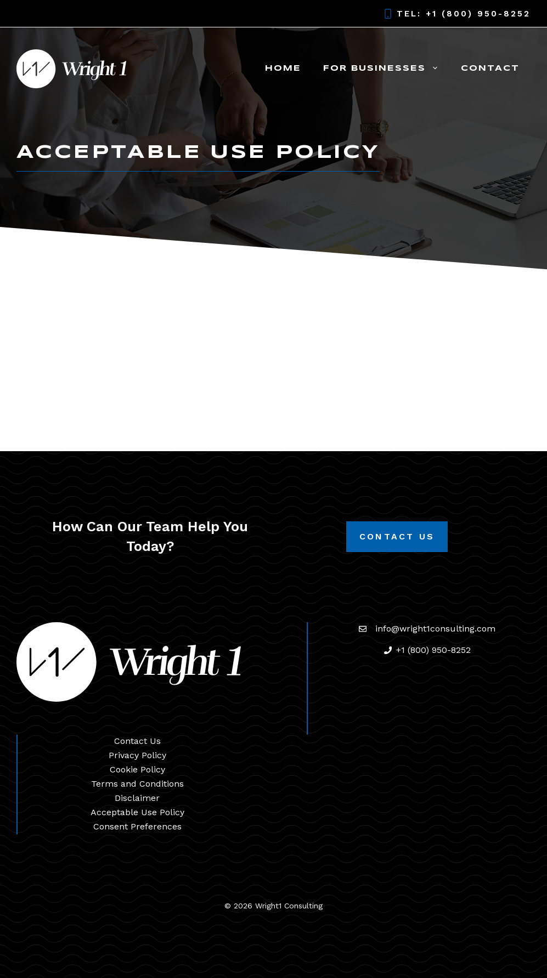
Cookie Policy (137, 769)
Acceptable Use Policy (137, 812)
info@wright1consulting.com (435, 628)
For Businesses (386, 68)
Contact (490, 68)
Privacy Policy (137, 755)
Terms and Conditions (137, 783)
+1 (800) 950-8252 (478, 14)
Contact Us (397, 536)
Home (283, 68)
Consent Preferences (137, 826)
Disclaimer (137, 798)
